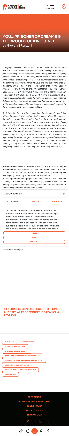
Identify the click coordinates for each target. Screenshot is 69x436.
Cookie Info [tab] (56, 201)
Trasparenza (34, 414)
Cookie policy (34, 406)
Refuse (34, 233)
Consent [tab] (12, 201)
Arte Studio (35, 397)
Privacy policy (34, 410)
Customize (34, 237)
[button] (64, 193)
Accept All (34, 242)
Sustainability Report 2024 (34, 401)
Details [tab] (34, 201)
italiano (49, 5)
